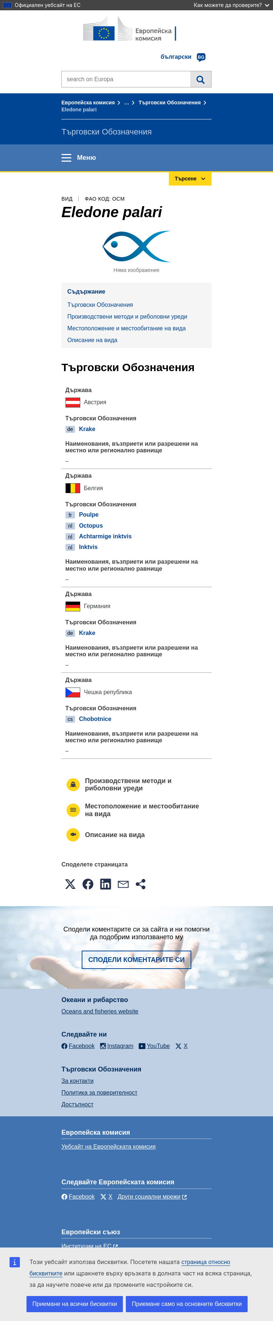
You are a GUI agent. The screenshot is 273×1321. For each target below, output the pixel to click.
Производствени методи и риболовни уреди (127, 316)
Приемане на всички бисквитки (74, 1304)
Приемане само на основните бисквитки (187, 1304)
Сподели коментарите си (136, 959)
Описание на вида (92, 340)
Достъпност (77, 1104)
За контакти (77, 1081)
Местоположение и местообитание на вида (126, 328)
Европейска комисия (88, 102)
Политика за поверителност (99, 1093)
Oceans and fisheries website (99, 1011)
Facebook (78, 1196)
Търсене (200, 79)
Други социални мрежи (149, 1196)
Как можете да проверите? (231, 5)
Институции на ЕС (86, 1246)
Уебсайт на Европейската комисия (108, 1147)
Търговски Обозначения (170, 102)
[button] (70, 884)
